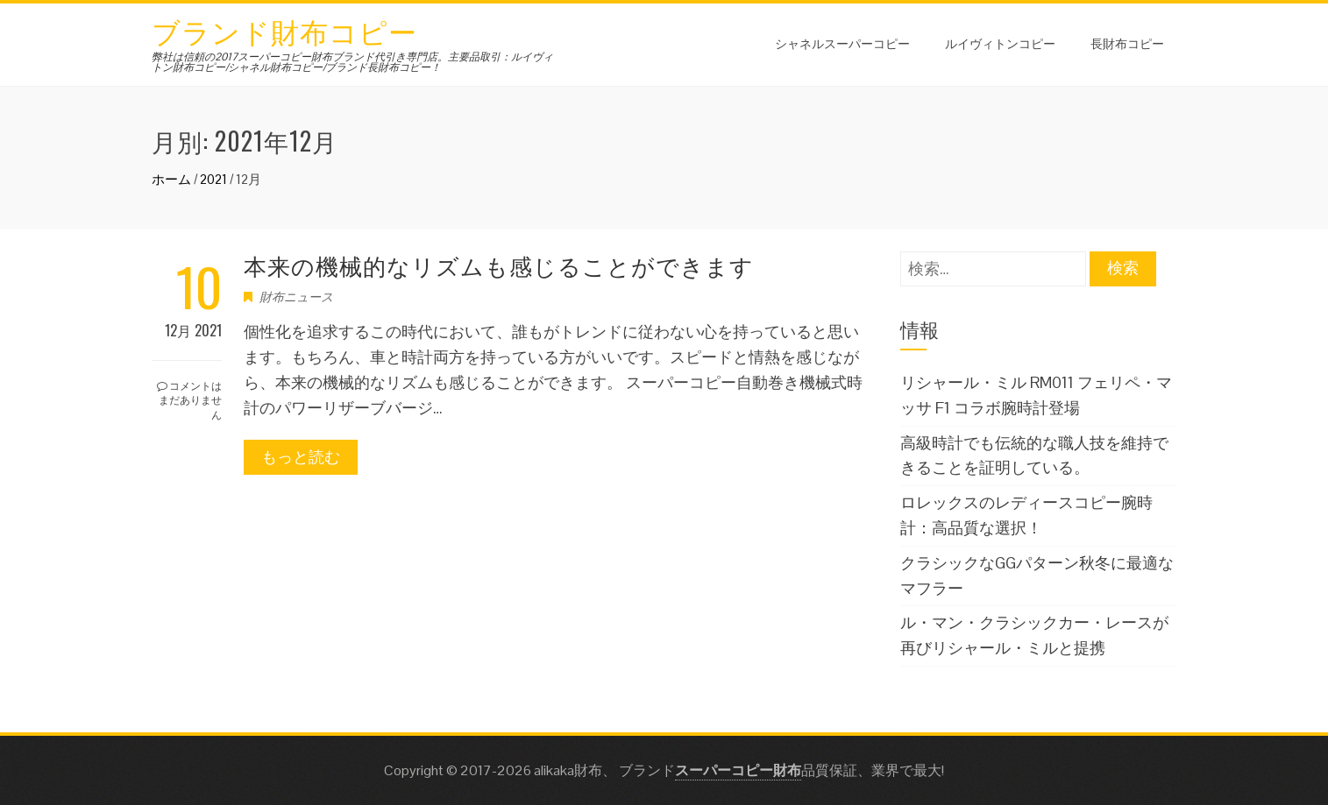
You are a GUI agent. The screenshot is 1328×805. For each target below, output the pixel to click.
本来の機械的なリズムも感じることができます (499, 265)
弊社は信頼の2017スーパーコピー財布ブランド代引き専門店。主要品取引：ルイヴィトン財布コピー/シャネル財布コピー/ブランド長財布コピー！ (352, 62)
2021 (213, 179)
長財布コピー (1127, 42)
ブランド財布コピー (284, 30)
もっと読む (300, 457)
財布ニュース (296, 297)
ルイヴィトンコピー (1000, 42)
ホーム (171, 179)
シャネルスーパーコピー (842, 42)
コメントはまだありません (189, 400)
